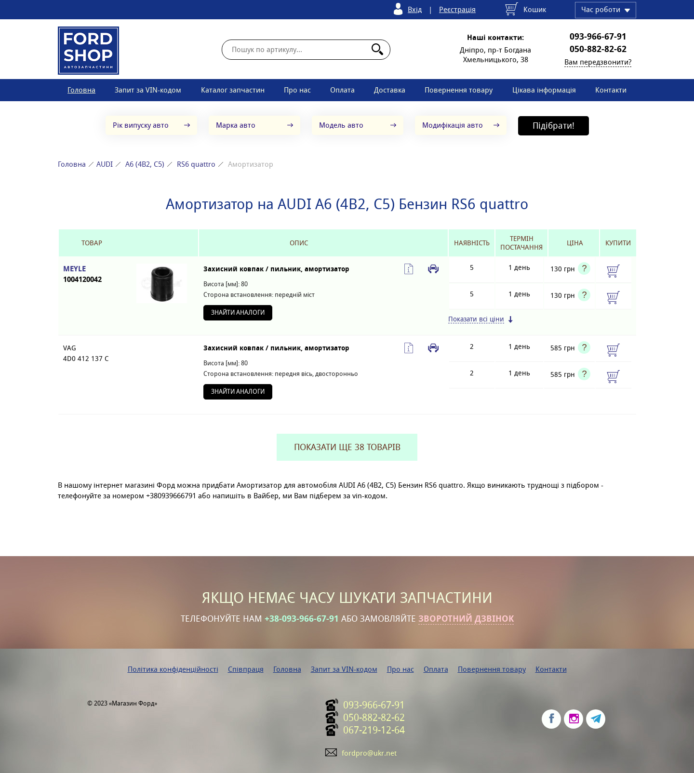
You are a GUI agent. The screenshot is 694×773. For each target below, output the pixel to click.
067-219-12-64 (374, 730)
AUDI (104, 164)
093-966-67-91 (598, 36)
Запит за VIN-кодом (148, 89)
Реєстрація (457, 9)
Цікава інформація (544, 89)
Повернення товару (459, 89)
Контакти (611, 89)
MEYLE (91, 274)
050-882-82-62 (598, 49)
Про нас (297, 89)
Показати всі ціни (476, 319)
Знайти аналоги (238, 312)
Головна (81, 89)
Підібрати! (553, 125)
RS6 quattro (196, 164)
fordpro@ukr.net (369, 753)
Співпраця (246, 669)
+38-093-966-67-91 (302, 619)
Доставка (389, 89)
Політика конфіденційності (173, 669)
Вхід (415, 9)
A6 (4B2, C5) (144, 164)
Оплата (342, 89)
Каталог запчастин (233, 89)
